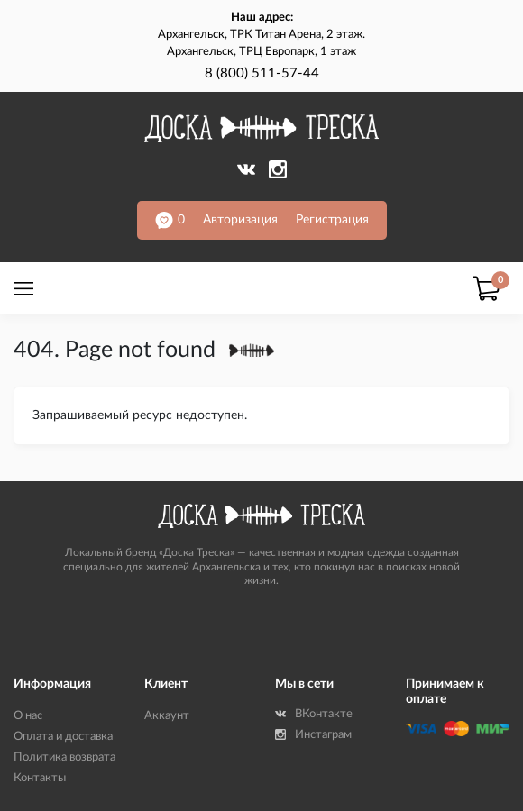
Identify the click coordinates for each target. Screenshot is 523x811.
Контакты (40, 778)
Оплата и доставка (63, 737)
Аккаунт (166, 716)
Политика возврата (64, 757)
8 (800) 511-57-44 (262, 73)
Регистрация (332, 220)
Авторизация (240, 220)
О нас (28, 716)
